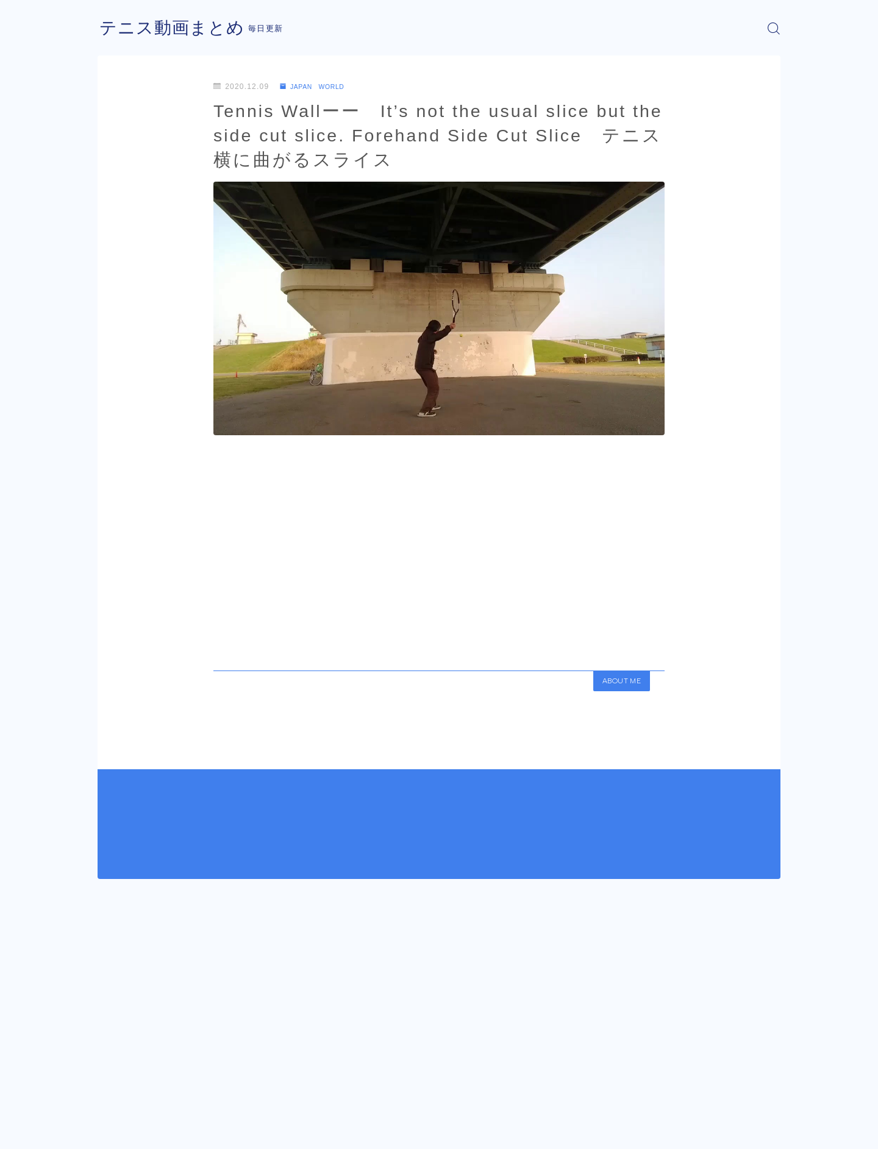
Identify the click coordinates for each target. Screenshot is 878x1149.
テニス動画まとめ (176, 28)
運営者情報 (118, 1130)
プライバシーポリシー (200, 1130)
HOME (111, 1094)
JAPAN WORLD (317, 86)
